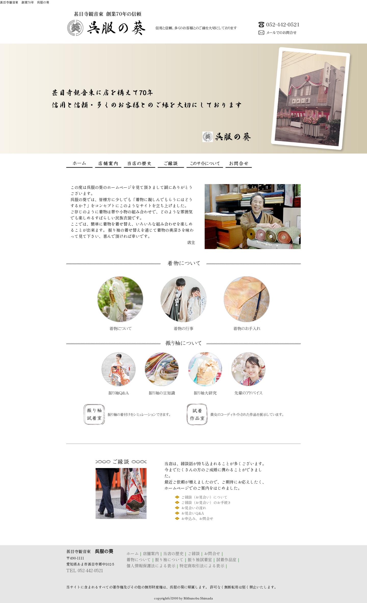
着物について (138, 559)
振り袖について (169, 559)
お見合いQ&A (192, 513)
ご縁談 (194, 553)
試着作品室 (226, 559)
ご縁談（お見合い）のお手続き (206, 502)
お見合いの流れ (193, 507)
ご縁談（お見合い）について (204, 497)
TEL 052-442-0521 (84, 570)
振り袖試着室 (200, 559)
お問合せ (212, 553)
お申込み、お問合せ (197, 518)
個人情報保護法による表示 (150, 566)
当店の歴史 (173, 553)
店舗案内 (151, 553)
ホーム (132, 553)
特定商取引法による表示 (201, 566)
